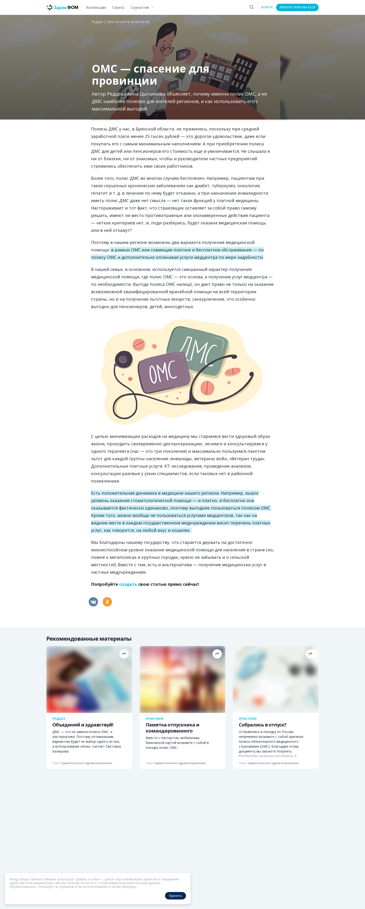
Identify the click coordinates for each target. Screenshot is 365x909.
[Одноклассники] (107, 601)
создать (128, 584)
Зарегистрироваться (297, 7)
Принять (175, 895)
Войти (267, 7)
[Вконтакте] (93, 601)
